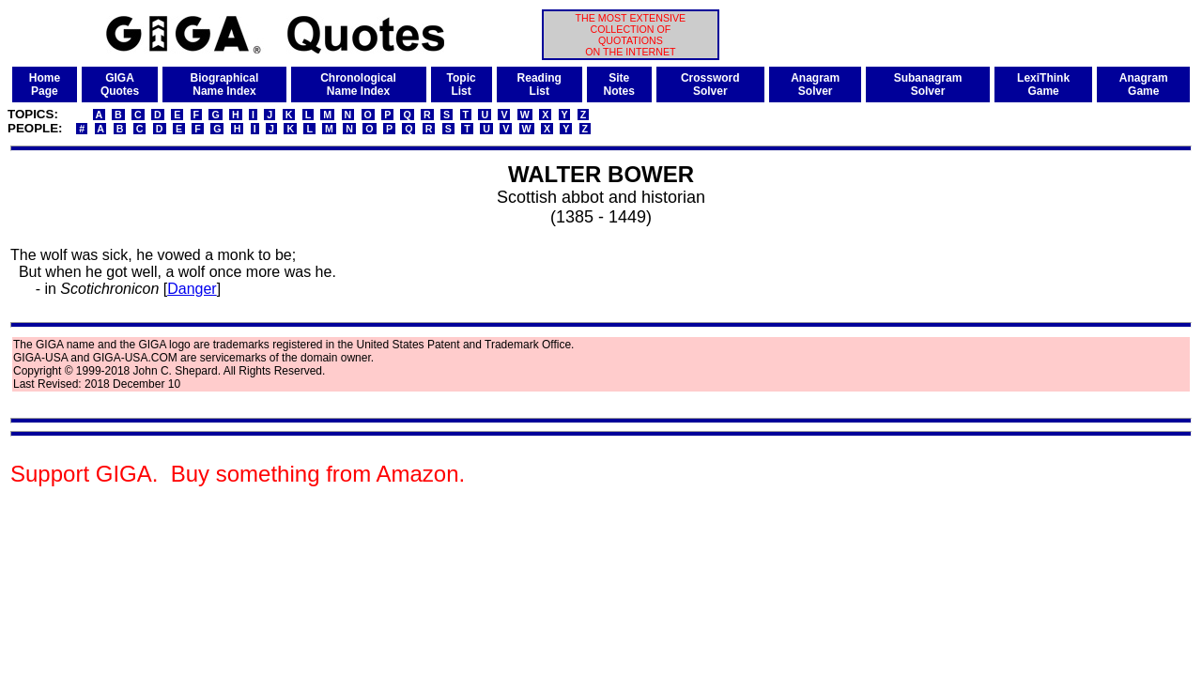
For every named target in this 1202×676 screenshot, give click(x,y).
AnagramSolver (815, 84)
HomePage (44, 84)
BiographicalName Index (225, 84)
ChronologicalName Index (358, 84)
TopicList (461, 84)
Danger (191, 289)
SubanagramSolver (928, 84)
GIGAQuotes (119, 84)
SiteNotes (619, 84)
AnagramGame (1143, 84)
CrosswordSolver (710, 84)
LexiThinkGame (1043, 84)
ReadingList (539, 84)
